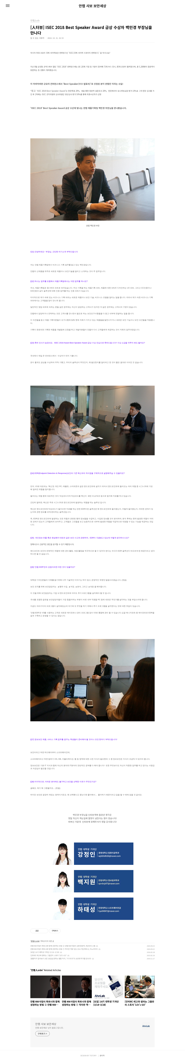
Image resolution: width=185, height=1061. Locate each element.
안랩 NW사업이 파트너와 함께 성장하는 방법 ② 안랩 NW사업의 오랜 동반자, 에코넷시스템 (62, 946)
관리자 (102, 1055)
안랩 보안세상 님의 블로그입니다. (49, 1027)
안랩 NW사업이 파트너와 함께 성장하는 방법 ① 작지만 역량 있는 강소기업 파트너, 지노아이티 (64, 949)
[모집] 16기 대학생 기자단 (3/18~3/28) (44, 952)
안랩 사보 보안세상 (92, 5)
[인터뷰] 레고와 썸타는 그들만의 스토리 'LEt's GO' (48, 955)
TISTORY (93, 1055)
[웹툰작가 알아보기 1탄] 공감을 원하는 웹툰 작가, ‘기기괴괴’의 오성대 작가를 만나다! (60, 958)
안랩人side (35, 941)
